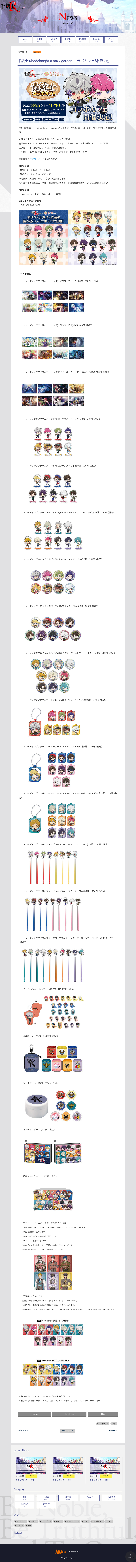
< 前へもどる (23, 1431)
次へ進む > (112, 1431)
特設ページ (34, 159)
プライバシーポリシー (68, 1558)
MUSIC (82, 40)
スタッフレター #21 (25, 1480)
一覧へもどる (67, 1431)
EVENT (111, 40)
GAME (68, 40)
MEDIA (53, 40)
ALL (25, 40)
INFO (39, 40)
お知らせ (31, 1476)
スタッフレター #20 (62, 1480)
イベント (37, 52)
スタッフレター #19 (99, 1480)
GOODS (96, 40)
